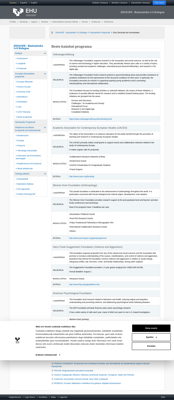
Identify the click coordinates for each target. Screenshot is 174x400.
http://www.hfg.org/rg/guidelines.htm (84, 284)
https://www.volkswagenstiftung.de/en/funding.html (90, 119)
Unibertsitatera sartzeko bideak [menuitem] (65, 22)
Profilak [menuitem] (13, 22)
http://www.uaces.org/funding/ (81, 176)
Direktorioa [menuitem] (108, 22)
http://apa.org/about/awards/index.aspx (85, 343)
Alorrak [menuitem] (85, 22)
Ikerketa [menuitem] (44, 22)
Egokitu (151, 377)
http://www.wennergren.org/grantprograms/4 (87, 238)
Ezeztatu (151, 386)
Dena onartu (151, 368)
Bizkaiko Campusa (119, 3)
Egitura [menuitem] (34, 22)
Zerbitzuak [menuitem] (95, 22)
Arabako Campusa (100, 3)
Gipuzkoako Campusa (140, 3)
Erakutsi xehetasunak (46, 394)
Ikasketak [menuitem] (24, 22)
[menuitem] (13, 3)
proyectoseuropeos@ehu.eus (81, 350)
